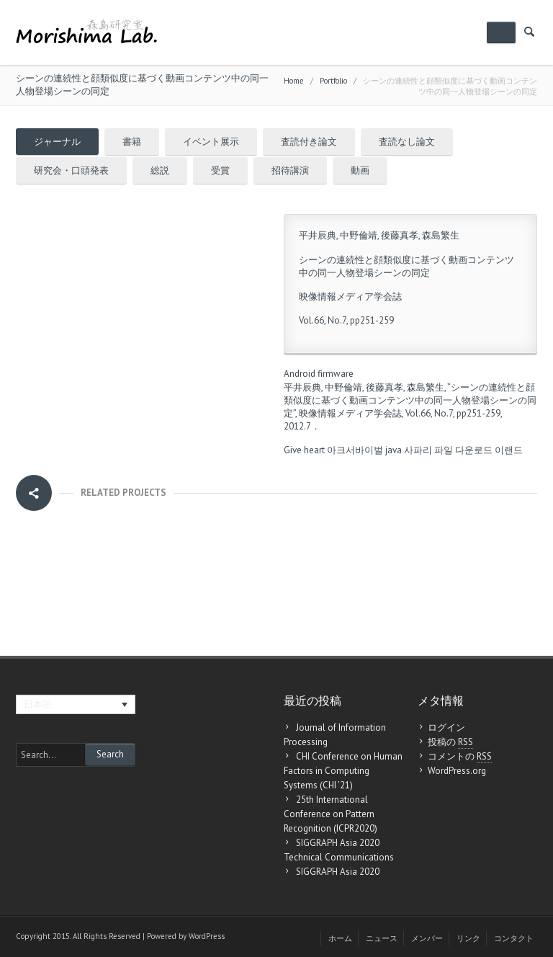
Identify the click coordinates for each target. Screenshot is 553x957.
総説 (159, 170)
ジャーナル (57, 141)
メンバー (427, 938)
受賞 (220, 170)
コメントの (460, 756)
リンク (468, 938)
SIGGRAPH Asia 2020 (337, 871)
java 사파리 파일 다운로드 (439, 450)
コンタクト (514, 938)
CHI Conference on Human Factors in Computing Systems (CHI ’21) (343, 770)
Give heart (304, 450)
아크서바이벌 (355, 450)
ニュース (381, 938)
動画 (360, 170)
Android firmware (319, 374)
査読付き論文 (309, 141)
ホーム (340, 938)
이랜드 (509, 450)
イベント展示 (211, 141)
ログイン (446, 727)
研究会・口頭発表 (71, 170)
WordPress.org (457, 771)
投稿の (450, 742)
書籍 (131, 141)
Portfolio (333, 81)
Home (294, 81)
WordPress (207, 936)
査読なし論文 (407, 141)
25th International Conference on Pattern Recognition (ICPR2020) (330, 813)
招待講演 (290, 170)
